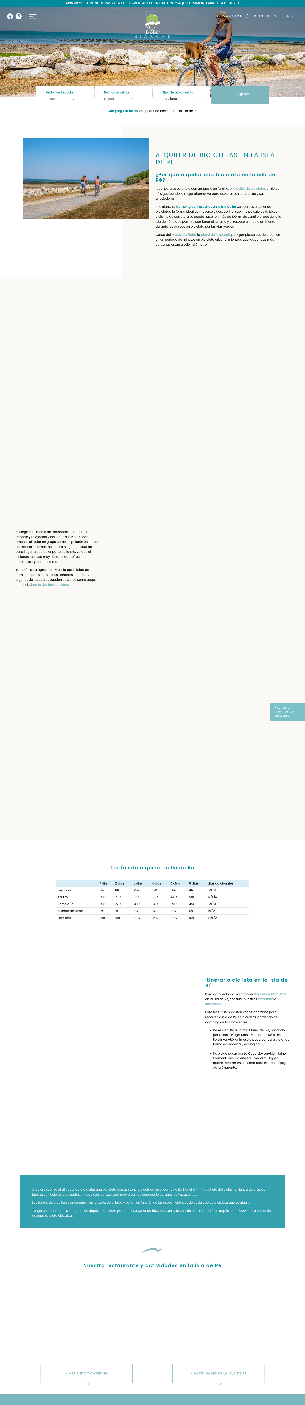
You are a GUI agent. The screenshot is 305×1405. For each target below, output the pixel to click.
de (268, 16)
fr (254, 16)
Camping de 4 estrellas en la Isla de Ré (206, 206)
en (261, 16)
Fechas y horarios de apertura (284, 711)
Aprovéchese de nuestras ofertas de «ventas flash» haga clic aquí (126, 3)
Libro (290, 16)
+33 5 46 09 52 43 (229, 16)
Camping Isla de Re (123, 111)
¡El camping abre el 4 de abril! (212, 3)
